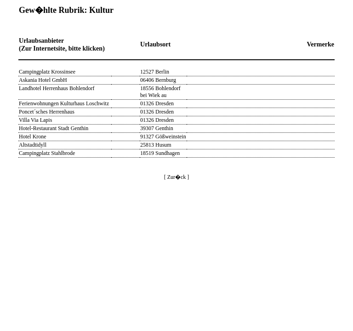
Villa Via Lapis (35, 120)
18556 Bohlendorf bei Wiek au (160, 91)
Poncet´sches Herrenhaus (46, 111)
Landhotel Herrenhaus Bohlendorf (57, 88)
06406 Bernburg (158, 80)
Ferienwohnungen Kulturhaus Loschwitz (64, 103)
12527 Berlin (154, 71)
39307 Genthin (156, 128)
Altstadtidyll (32, 145)
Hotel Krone (32, 136)
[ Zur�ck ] (176, 177)
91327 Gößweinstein (163, 136)
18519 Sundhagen (160, 153)
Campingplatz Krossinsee (47, 71)
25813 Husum (155, 145)
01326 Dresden (157, 103)
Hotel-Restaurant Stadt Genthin (53, 128)
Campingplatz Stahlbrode (47, 153)
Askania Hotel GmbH (43, 80)
